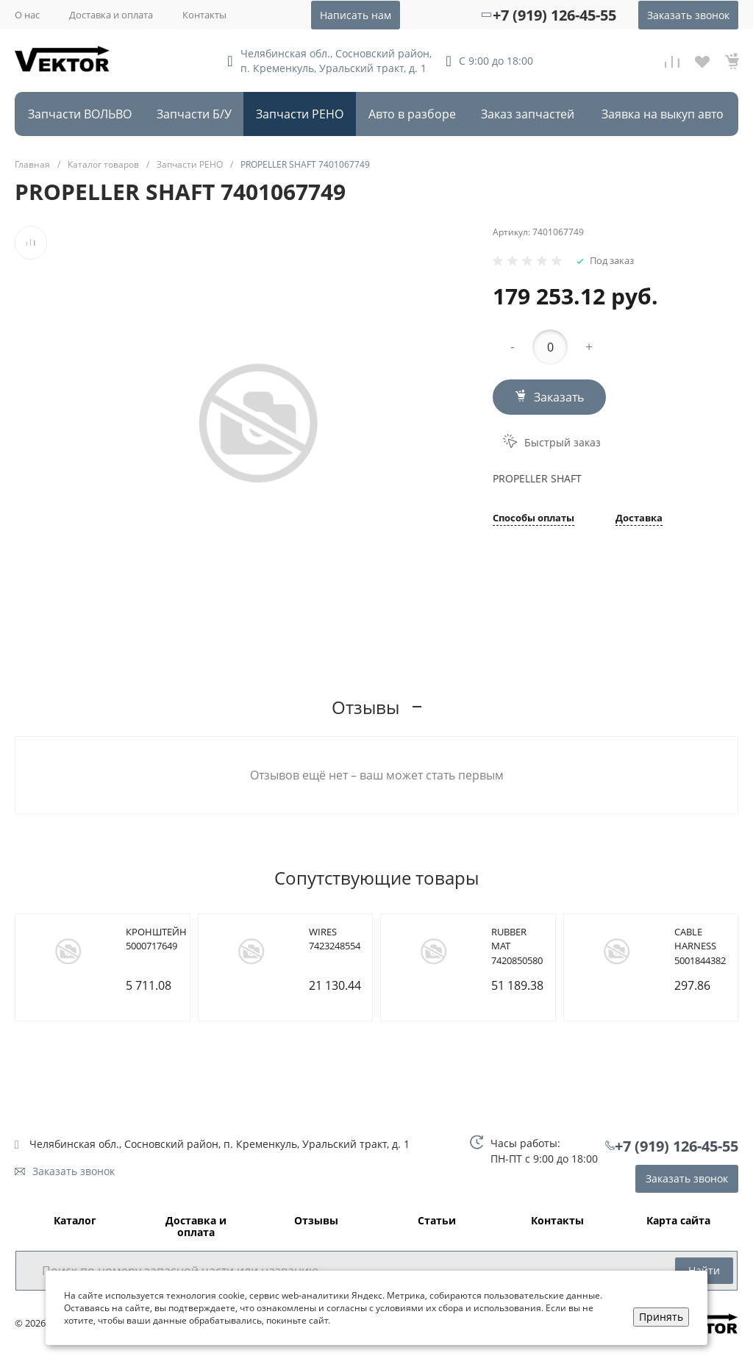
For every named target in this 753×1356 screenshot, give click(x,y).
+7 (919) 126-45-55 (554, 15)
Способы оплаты (533, 518)
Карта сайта (678, 1221)
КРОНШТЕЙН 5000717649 (156, 939)
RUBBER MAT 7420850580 (517, 946)
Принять (661, 1317)
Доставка (639, 518)
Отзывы (316, 1221)
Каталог (75, 1221)
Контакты (204, 14)
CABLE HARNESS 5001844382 (700, 946)
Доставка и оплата (111, 14)
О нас (27, 14)
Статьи (437, 1221)
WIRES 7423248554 (334, 939)
